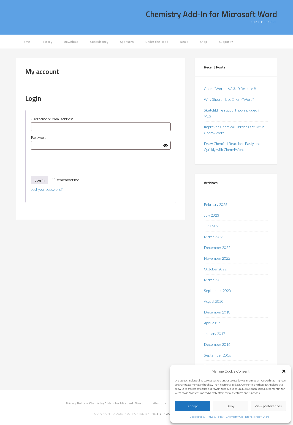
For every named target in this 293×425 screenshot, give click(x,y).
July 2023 (211, 215)
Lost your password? (46, 189)
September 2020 (217, 290)
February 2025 (215, 204)
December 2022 (217, 247)
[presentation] (65, 160)
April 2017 (212, 323)
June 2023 (212, 226)
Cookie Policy (197, 416)
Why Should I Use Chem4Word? (229, 99)
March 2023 (213, 236)
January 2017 (214, 333)
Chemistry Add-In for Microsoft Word (211, 14)
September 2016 (217, 355)
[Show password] (165, 145)
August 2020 (213, 301)
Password (47, 136)
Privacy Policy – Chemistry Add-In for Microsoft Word (238, 416)
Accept (192, 406)
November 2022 (217, 258)
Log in (40, 180)
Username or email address (60, 118)
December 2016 (217, 344)
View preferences (268, 406)
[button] (284, 371)
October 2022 (215, 269)
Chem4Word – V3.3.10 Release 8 (230, 88)
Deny (230, 406)
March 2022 (213, 280)
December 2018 (217, 312)
